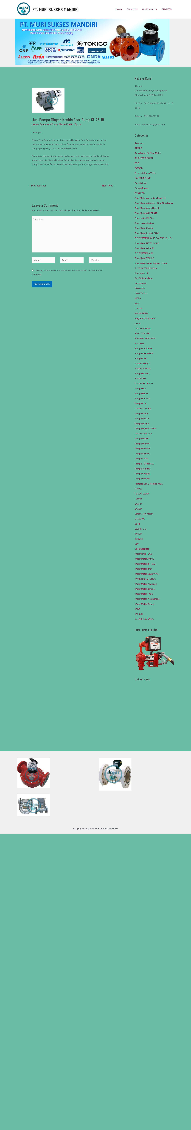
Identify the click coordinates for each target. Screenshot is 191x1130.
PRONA (138, 488)
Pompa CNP (140, 358)
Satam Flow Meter (144, 513)
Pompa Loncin (142, 418)
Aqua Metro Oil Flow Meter (148, 153)
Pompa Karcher (142, 398)
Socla (137, 524)
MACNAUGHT (141, 313)
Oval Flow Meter (143, 328)
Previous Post (37, 185)
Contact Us (132, 9)
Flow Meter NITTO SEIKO (147, 243)
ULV (137, 544)
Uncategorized (142, 549)
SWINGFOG (140, 528)
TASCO (138, 533)
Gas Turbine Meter (144, 278)
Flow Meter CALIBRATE (146, 213)
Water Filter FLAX (143, 553)
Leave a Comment (41, 124)
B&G (137, 163)
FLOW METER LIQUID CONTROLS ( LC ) (154, 238)
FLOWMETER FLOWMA (146, 268)
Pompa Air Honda (143, 348)
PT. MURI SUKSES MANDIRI (55, 9)
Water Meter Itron (143, 569)
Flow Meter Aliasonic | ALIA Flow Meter (154, 203)
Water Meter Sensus (145, 589)
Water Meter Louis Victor (147, 574)
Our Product (150, 9)
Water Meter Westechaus (147, 599)
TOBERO (139, 538)
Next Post (109, 185)
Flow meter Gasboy (144, 223)
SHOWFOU (140, 518)
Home (120, 9)
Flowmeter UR (142, 273)
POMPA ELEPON (142, 368)
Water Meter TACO (144, 594)
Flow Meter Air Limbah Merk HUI (150, 198)
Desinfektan (141, 183)
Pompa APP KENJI (144, 353)
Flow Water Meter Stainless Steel (151, 263)
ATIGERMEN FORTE (144, 158)
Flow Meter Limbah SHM (147, 233)
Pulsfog (138, 498)
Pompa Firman (142, 373)
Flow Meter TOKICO (144, 258)
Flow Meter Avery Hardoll (147, 208)
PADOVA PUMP (142, 333)
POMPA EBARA (142, 363)
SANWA (138, 508)
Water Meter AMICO (144, 558)
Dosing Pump (141, 188)
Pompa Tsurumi (142, 468)
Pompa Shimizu (142, 453)
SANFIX (138, 503)
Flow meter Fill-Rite (144, 218)
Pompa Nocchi (142, 438)
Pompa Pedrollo (142, 448)
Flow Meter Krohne (144, 228)
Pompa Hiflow (141, 393)
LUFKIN (138, 308)
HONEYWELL (141, 293)
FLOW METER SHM (144, 253)
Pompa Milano (142, 423)
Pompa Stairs (141, 458)
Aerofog (139, 143)
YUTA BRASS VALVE (144, 619)
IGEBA (138, 298)
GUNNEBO (167, 9)
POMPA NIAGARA (143, 433)
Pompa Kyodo (141, 413)
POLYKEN (139, 343)
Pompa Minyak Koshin (62, 124)
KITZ (137, 303)
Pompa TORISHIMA (144, 463)
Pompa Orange (142, 443)
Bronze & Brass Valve (145, 173)
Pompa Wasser (142, 478)
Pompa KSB (140, 403)
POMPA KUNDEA (143, 408)
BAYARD (139, 168)
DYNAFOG (140, 193)
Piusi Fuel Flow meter (145, 338)
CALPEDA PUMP (143, 178)
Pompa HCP (140, 388)
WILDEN (139, 614)
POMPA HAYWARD (144, 383)
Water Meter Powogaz (146, 584)
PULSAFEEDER (142, 493)
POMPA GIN (140, 378)
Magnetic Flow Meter (145, 318)
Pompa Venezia (142, 473)
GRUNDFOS (140, 283)
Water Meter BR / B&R (145, 564)
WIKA (137, 609)
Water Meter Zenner (144, 604)
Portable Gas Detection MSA (149, 483)
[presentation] (156, 9)
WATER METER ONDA (145, 579)
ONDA (138, 323)
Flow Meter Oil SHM (144, 248)
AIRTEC (138, 148)
